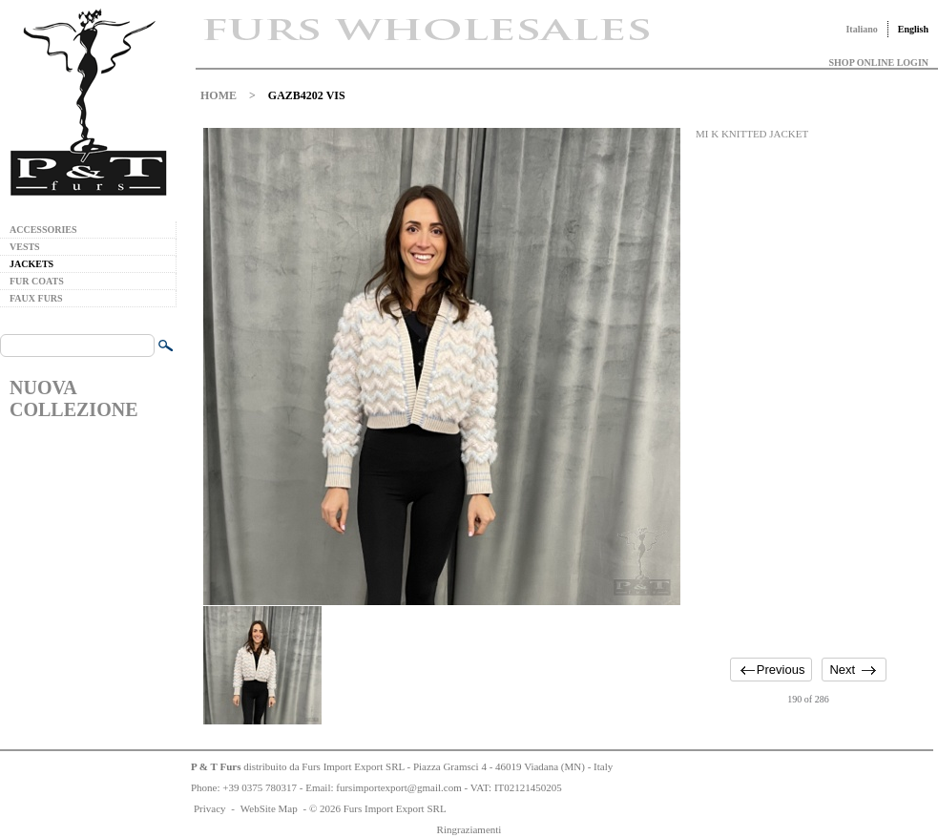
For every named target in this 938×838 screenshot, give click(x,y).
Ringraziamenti (469, 829)
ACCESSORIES (43, 229)
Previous (781, 669)
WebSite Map (269, 808)
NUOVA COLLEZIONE (73, 398)
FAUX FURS (36, 298)
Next (842, 669)
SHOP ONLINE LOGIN (878, 62)
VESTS (25, 246)
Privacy (210, 808)
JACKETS (31, 264)
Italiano (861, 29)
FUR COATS (37, 281)
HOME (218, 95)
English (913, 29)
